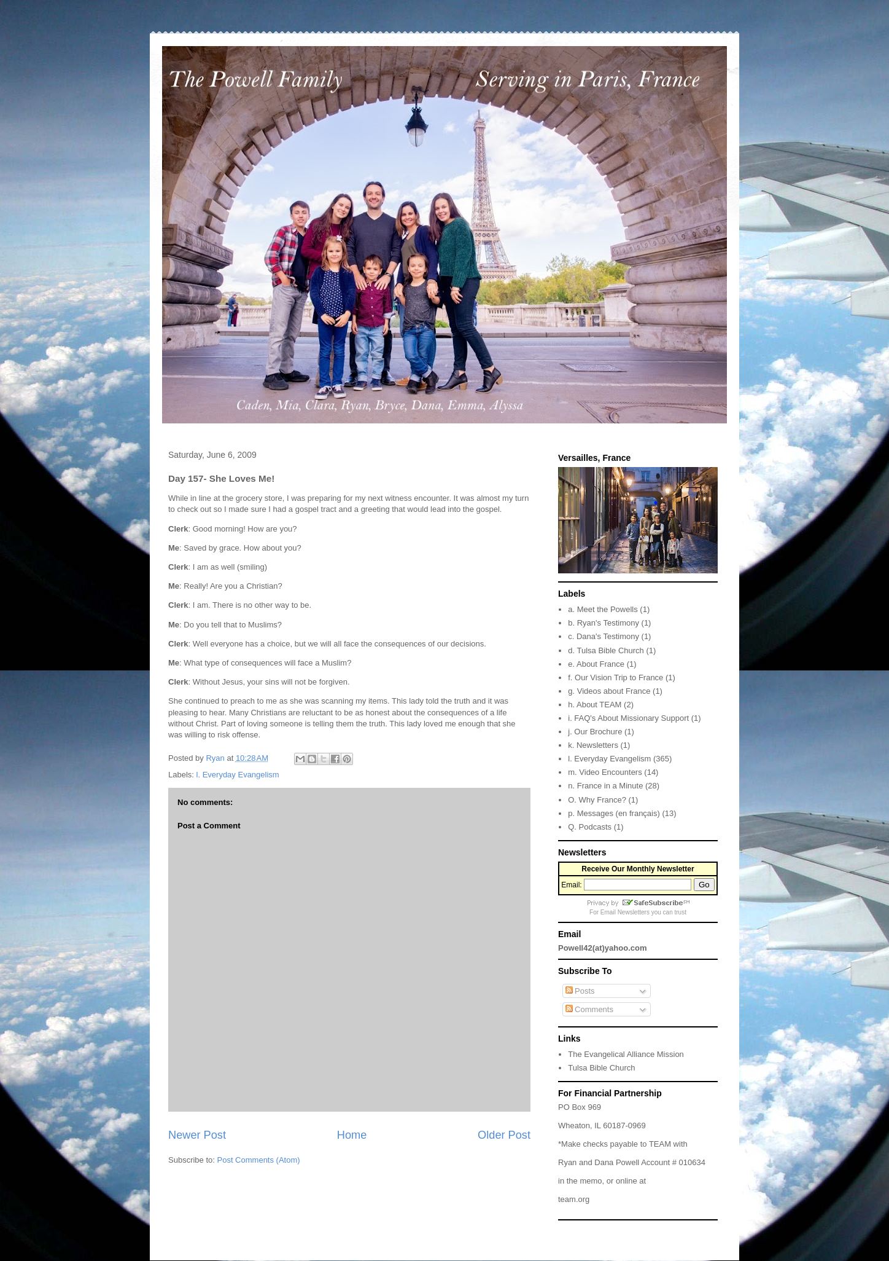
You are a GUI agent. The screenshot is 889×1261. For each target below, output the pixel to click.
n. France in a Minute (605, 785)
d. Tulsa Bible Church (606, 650)
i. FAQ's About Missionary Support (628, 718)
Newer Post (197, 1135)
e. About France (596, 664)
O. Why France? (597, 799)
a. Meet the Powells (602, 609)
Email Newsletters (625, 912)
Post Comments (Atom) (258, 1160)
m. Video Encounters (605, 772)
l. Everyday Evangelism (237, 774)
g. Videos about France (609, 691)
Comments (589, 1009)
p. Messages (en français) (614, 813)
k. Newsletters (593, 745)
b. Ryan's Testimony (603, 622)
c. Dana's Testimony (603, 636)
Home (352, 1135)
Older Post (504, 1135)
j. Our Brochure (595, 731)
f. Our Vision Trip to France (615, 677)
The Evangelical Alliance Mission (626, 1054)
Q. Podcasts (589, 826)
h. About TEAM (594, 704)
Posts (580, 991)
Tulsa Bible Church (601, 1067)
